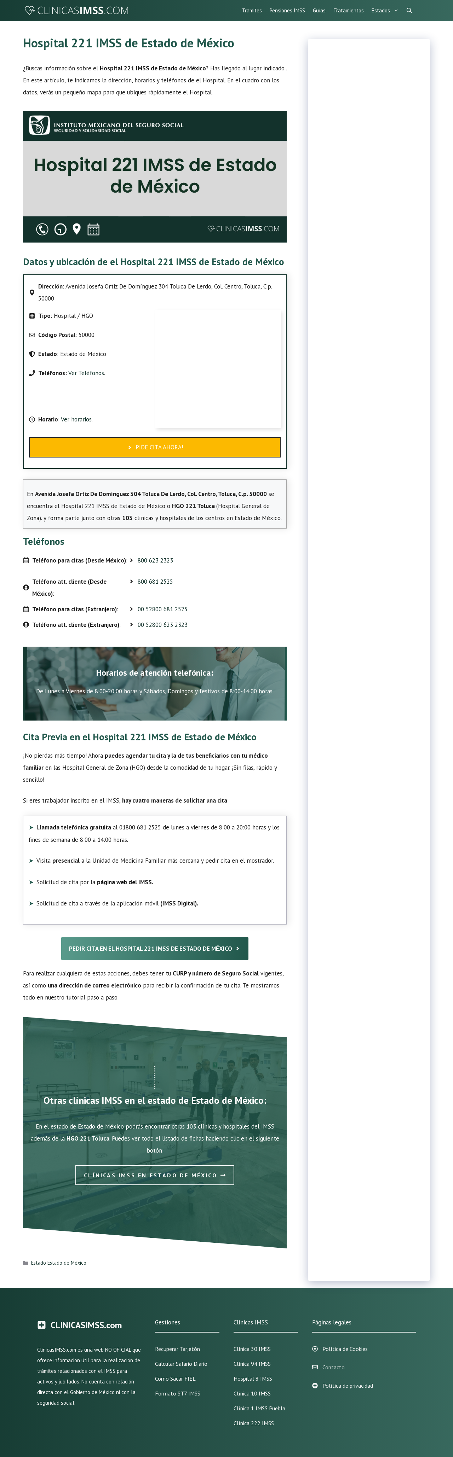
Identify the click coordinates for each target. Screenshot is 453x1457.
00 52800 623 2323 (163, 625)
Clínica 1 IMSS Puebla (259, 1408)
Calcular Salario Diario (181, 1363)
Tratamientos (348, 10)
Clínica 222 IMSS (254, 1423)
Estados (387, 10)
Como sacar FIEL (175, 1378)
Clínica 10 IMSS (252, 1393)
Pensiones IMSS (287, 10)
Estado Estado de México (58, 1262)
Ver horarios (75, 419)
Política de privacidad (347, 1385)
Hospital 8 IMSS (253, 1378)
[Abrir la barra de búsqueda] (409, 10)
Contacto (333, 1367)
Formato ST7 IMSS (177, 1393)
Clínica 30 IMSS (252, 1348)
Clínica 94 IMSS (252, 1363)
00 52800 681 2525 (163, 609)
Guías (319, 10)
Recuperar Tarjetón (177, 1348)
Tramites (252, 10)
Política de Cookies (345, 1348)
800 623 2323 (155, 560)
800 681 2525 (155, 581)
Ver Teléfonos (86, 373)
